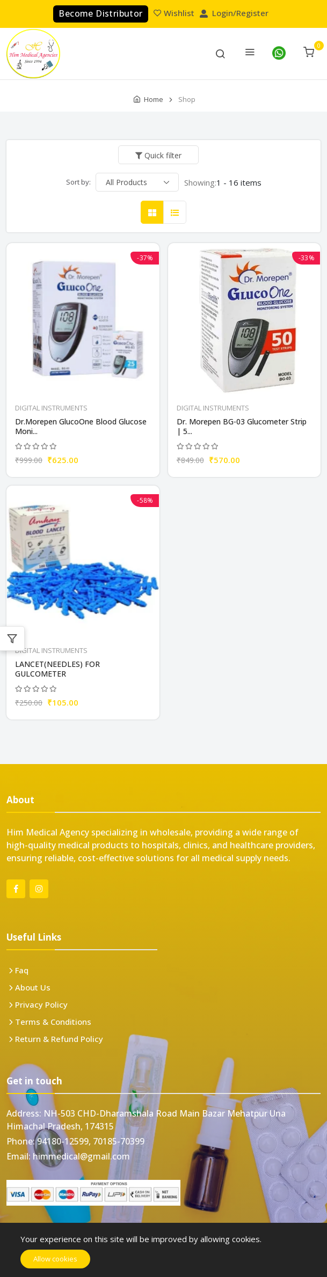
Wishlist (175, 13)
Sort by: (78, 182)
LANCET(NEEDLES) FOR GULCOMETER (57, 669)
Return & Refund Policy (59, 1038)
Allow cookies (55, 1259)
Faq (21, 970)
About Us (32, 987)
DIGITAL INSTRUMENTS (51, 408)
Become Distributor (100, 13)
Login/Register (235, 13)
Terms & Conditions (53, 1021)
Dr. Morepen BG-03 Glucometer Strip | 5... (242, 426)
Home (153, 99)
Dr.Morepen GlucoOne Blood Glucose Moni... (81, 426)
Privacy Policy (41, 1004)
